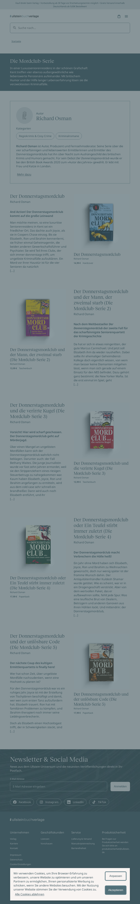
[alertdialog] (70, 884)
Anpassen (115, 876)
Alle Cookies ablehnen (29, 894)
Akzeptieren (115, 890)
